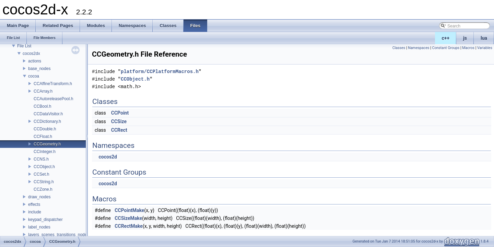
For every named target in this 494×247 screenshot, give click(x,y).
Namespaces (418, 48)
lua (484, 38)
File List (24, 46)
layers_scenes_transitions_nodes (58, 234)
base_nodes (39, 68)
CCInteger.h (45, 151)
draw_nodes (39, 197)
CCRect (119, 130)
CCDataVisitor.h (48, 113)
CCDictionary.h (47, 121)
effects (34, 204)
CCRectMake (129, 226)
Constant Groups (445, 48)
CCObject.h (44, 166)
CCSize (119, 121)
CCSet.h (41, 174)
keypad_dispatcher (45, 219)
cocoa (33, 76)
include (34, 212)
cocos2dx (31, 53)
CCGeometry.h (47, 144)
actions (34, 61)
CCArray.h (43, 91)
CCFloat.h (43, 136)
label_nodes (39, 227)
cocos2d (107, 157)
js (465, 38)
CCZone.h (43, 189)
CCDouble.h (45, 129)
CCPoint (120, 113)
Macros (468, 48)
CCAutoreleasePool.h (53, 98)
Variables (484, 48)
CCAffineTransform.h (53, 83)
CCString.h (44, 181)
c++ (446, 38)
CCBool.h (42, 106)
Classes (398, 48)
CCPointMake (129, 210)
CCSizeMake (128, 218)
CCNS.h (41, 159)
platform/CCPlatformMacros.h (160, 71)
